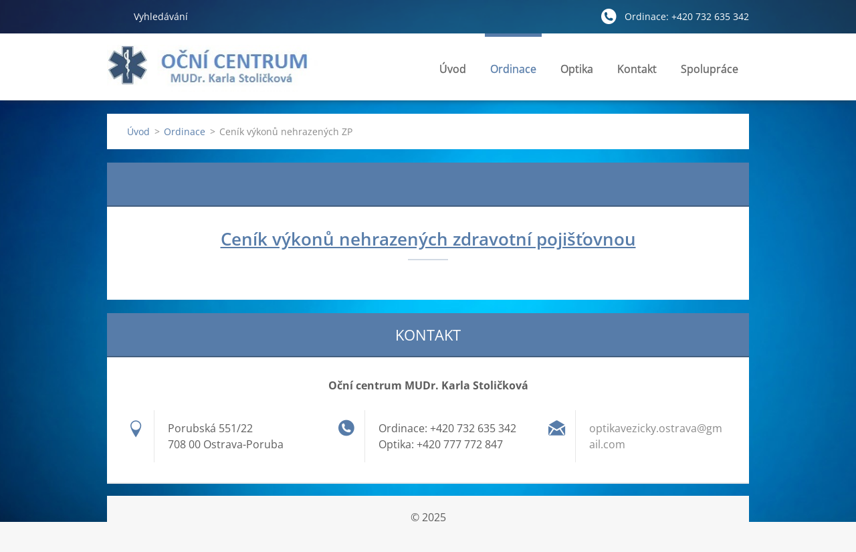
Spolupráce (709, 69)
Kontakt (637, 73)
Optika (577, 73)
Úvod (452, 69)
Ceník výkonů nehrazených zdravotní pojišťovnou (428, 239)
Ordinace (513, 73)
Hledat (115, 16)
